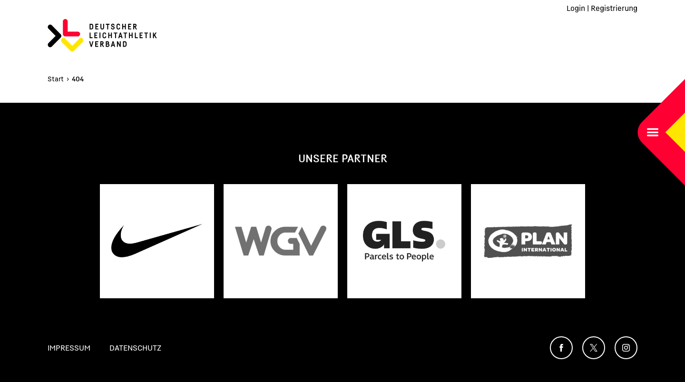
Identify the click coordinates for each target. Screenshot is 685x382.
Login (576, 8)
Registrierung (614, 8)
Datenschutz (135, 348)
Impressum (69, 348)
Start (56, 79)
